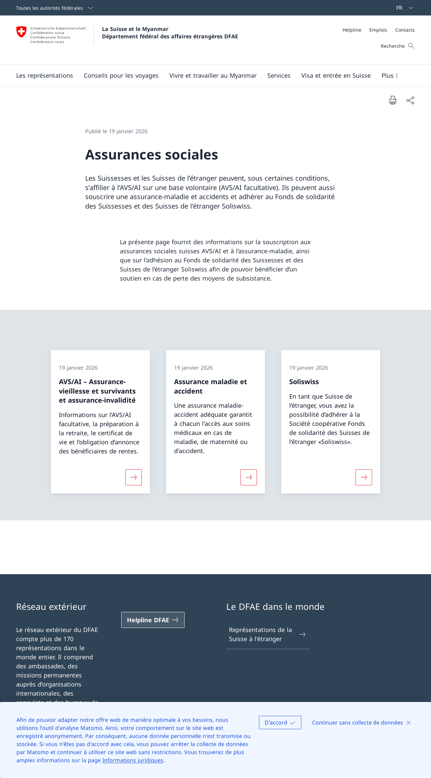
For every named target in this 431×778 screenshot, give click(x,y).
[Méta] (378, 29)
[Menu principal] (210, 75)
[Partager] (410, 100)
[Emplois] (378, 29)
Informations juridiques (132, 760)
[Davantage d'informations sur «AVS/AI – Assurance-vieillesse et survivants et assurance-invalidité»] (133, 477)
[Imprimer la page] (392, 100)
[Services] (279, 75)
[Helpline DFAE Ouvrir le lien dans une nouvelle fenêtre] (153, 620)
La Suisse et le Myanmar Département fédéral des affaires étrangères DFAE (170, 32)
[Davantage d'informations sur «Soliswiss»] (364, 477)
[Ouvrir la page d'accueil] (127, 39)
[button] (44, 75)
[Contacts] (405, 29)
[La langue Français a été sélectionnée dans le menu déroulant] (403, 7)
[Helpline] (351, 29)
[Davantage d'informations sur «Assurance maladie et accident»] (248, 477)
